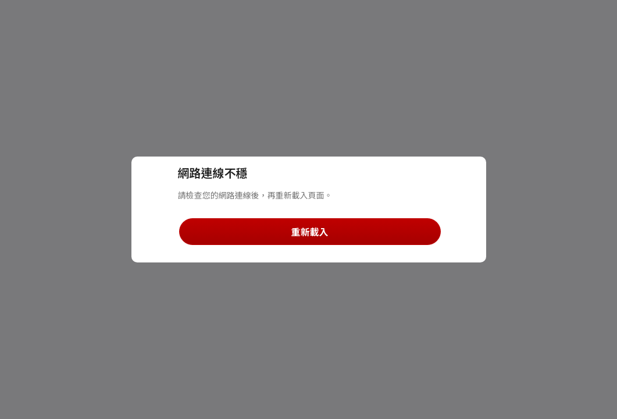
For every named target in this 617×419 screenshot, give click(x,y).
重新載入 (309, 232)
